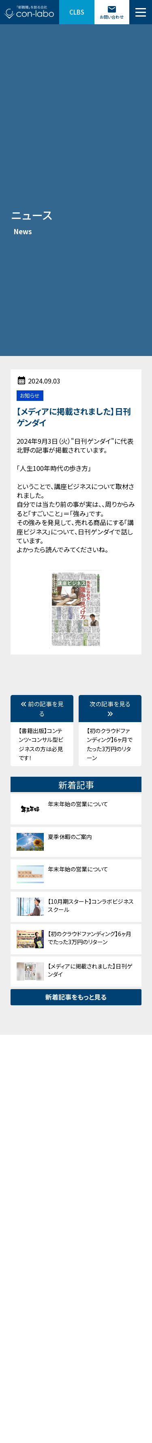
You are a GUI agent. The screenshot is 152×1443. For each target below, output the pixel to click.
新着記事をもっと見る (76, 997)
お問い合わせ (112, 12)
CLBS (76, 12)
